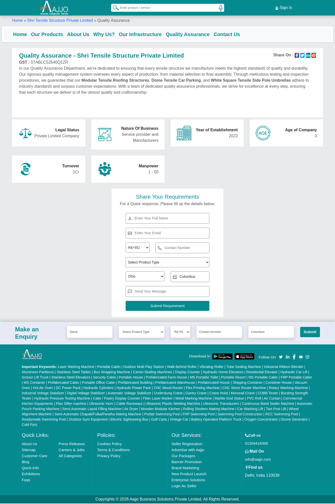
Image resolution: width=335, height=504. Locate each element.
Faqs (26, 480)
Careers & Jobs (72, 450)
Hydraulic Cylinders (98, 388)
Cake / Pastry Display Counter (116, 399)
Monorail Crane (243, 394)
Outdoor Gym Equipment (88, 420)
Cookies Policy (109, 444)
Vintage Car (179, 420)
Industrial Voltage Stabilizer (43, 394)
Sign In (283, 7)
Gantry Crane (196, 394)
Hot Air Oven (43, 388)
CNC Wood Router (168, 388)
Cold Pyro (29, 425)
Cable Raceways (129, 404)
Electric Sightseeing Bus (129, 420)
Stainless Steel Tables (74, 372)
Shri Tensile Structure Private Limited (60, 20)
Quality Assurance (198, 34)
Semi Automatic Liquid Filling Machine (91, 409)
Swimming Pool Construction (240, 415)
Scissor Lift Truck (35, 378)
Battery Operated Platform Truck (216, 420)
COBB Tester (268, 394)
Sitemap (29, 450)
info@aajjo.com (258, 460)
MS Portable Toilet (204, 378)
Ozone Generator (294, 420)
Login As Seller (184, 486)
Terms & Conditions (113, 450)
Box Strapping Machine (112, 372)
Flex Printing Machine (203, 388)
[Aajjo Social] (281, 357)
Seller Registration (187, 444)
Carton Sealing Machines (152, 372)
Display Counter (187, 372)
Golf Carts (159, 420)
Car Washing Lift (250, 409)
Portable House (131, 378)
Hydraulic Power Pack (134, 388)
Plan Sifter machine (71, 404)
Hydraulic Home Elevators (223, 372)
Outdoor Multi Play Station (143, 367)
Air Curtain (272, 399)
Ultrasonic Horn (101, 404)
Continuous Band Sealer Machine (268, 404)
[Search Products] (113, 7)
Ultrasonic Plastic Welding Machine (172, 404)
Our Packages (183, 456)
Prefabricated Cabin (63, 383)
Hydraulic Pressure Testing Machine (62, 399)
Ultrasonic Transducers (221, 404)
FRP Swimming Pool (199, 415)
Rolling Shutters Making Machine (208, 409)
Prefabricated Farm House (166, 378)
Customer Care (34, 456)
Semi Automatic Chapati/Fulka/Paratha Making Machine (97, 415)
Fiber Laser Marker (158, 399)
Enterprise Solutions (188, 480)
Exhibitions (31, 474)
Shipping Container (248, 383)
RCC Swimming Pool (281, 415)
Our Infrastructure (150, 34)
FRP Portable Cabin (296, 378)
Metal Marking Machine (194, 399)
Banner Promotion (187, 462)
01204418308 (256, 444)
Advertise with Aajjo (188, 450)
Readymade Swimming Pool (44, 420)
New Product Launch (189, 474)
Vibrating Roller (211, 367)
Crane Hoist (218, 394)
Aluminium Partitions (38, 372)
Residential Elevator (262, 372)
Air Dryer (131, 409)
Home (17, 20)
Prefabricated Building (135, 383)
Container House (278, 383)
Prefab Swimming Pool (162, 415)
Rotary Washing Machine (288, 388)
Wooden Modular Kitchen (160, 409)
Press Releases (72, 444)
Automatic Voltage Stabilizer (129, 394)
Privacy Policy (108, 456)
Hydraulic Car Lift (293, 372)
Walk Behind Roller (182, 367)
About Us (88, 34)
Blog (25, 462)
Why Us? (114, 34)
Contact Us (237, 34)
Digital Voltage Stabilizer (86, 394)
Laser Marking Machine (76, 367)
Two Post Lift (276, 409)
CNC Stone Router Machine (244, 388)
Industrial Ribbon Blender (283, 367)
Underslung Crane (168, 394)
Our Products (57, 34)
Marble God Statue (229, 399)
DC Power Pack (68, 388)
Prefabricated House (214, 383)
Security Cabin (104, 378)
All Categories (70, 456)
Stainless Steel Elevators (70, 378)
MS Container (34, 383)
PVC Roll (254, 399)
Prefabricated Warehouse (175, 383)
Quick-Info (30, 468)
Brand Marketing (185, 468)
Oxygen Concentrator (261, 420)
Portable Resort (233, 378)
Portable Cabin (109, 367)
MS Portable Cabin (263, 378)
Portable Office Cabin (98, 383)
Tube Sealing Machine (243, 367)
